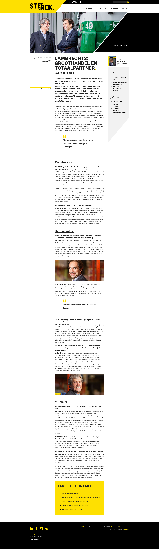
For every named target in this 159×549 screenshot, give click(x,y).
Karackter (115, 90)
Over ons (100, 2)
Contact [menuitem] (125, 8)
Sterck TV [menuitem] (114, 8)
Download (45, 61)
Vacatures (107, 2)
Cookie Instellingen (124, 527)
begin (47, 86)
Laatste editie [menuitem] (88, 8)
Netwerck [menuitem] (102, 8)
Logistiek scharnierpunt (119, 112)
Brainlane (126, 529)
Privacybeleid (114, 527)
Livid (116, 529)
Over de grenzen (117, 81)
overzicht (46, 89)
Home (94, 2)
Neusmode (116, 106)
